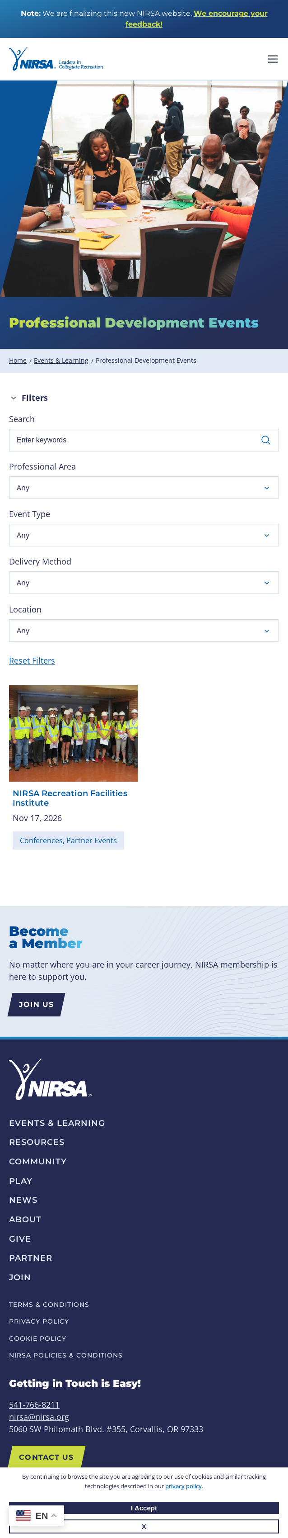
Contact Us (46, 1457)
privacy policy (183, 1486)
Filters (35, 397)
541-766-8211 (34, 1404)
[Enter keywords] (144, 440)
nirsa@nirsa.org (39, 1416)
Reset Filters (32, 660)
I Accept (144, 1508)
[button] (144, 487)
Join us (36, 1004)
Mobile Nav (273, 59)
